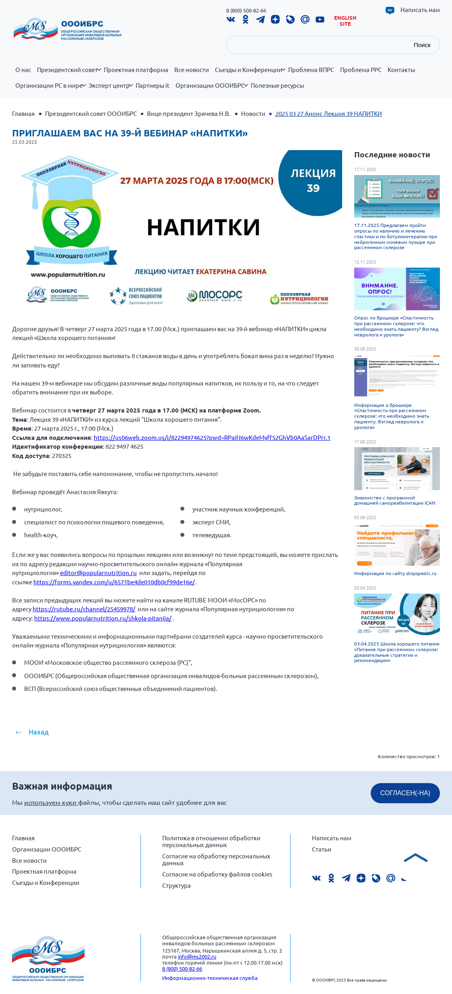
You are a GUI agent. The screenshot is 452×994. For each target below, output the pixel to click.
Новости (253, 113)
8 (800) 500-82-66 (246, 10)
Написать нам (420, 9)
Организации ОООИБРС (211, 90)
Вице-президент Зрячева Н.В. (189, 113)
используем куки (51, 802)
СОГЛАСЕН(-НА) (405, 793)
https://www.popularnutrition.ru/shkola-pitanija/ (102, 618)
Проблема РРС (361, 69)
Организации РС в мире (50, 90)
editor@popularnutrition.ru (98, 572)
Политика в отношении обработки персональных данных (211, 841)
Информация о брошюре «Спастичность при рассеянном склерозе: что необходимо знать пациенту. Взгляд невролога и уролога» (391, 416)
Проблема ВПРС (311, 69)
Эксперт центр (111, 90)
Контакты (401, 69)
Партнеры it (152, 85)
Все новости (191, 69)
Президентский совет (69, 74)
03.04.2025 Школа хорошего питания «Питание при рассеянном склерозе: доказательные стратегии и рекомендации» (397, 651)
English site (345, 21)
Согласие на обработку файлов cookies (217, 873)
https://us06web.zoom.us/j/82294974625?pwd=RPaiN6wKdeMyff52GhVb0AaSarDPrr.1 (212, 437)
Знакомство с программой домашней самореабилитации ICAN (394, 500)
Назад (39, 731)
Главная (23, 113)
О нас (23, 69)
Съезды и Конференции (250, 74)
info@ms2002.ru (197, 956)
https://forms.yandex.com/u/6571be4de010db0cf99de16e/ (114, 582)
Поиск (422, 44)
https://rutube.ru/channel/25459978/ (84, 608)
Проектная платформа (136, 69)
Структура (176, 885)
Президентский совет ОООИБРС (91, 113)
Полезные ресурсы (277, 85)
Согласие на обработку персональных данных (216, 859)
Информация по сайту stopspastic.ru (395, 573)
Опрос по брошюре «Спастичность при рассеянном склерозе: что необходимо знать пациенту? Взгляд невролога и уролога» (396, 325)
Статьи (321, 849)
